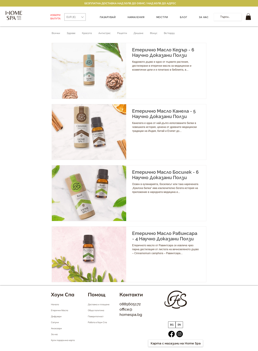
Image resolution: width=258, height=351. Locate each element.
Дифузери (56, 316)
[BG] (172, 324)
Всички (56, 33)
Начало (55, 304)
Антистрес (104, 33)
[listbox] (75, 17)
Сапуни (55, 322)
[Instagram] (179, 334)
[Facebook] (171, 334)
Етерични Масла (59, 310)
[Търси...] (227, 17)
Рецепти (122, 33)
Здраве (71, 33)
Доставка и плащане (98, 304)
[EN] (179, 324)
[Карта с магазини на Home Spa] (175, 343)
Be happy (169, 33)
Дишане (138, 33)
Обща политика (96, 310)
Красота (87, 33)
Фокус (153, 33)
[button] (248, 16)
